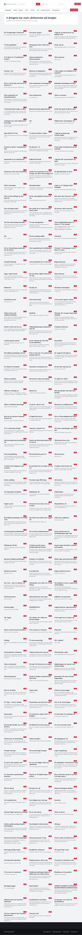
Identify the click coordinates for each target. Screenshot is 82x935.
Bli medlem (74, 10)
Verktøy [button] (33, 10)
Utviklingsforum (74, 931)
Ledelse (15, 10)
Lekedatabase (56, 10)
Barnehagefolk (10, 931)
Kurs (38, 10)
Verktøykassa (66, 931)
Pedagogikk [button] (8, 10)
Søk (38, 4)
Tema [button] (26, 10)
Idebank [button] (21, 10)
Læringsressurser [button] (45, 10)
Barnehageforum (47, 931)
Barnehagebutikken (57, 931)
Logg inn (77, 4)
